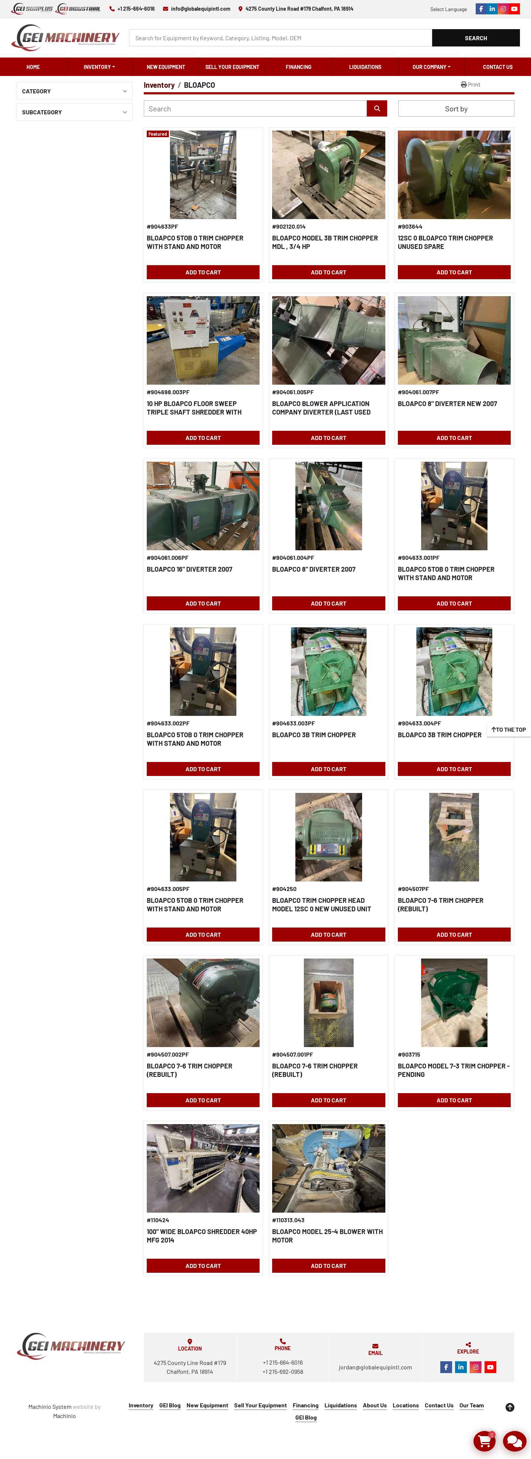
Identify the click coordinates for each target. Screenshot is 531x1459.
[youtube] (514, 8)
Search (476, 37)
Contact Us (498, 67)
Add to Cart (203, 271)
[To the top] (509, 729)
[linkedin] (492, 8)
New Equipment (166, 67)
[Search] (280, 37)
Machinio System (50, 1406)
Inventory (97, 67)
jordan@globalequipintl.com (375, 1366)
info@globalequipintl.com (200, 9)
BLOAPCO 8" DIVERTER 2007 (313, 569)
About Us (375, 1404)
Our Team (471, 1404)
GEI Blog (170, 1404)
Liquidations (365, 67)
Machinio (64, 1415)
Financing (299, 67)
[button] (99, 67)
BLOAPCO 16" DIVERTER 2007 (189, 569)
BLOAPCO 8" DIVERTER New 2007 (447, 403)
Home (33, 67)
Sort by (456, 108)
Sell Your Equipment (232, 67)
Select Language (448, 9)
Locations (406, 1404)
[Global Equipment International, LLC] (71, 1346)
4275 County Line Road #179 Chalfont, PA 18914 (299, 9)
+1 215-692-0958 (283, 1371)
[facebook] (481, 8)
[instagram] (503, 8)
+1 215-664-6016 (136, 9)
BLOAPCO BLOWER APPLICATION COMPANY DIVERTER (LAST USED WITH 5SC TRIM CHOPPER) (321, 411)
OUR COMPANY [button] (430, 67)
